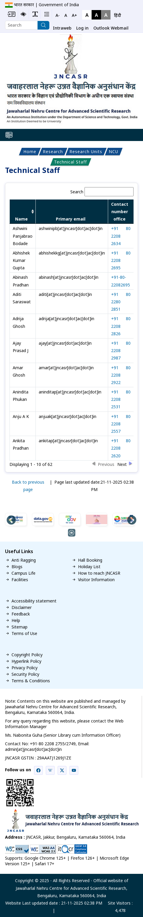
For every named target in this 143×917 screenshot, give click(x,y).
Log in (82, 28)
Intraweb (62, 28)
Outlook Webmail (111, 28)
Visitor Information (96, 580)
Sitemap (19, 627)
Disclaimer (22, 607)
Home (29, 151)
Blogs (17, 567)
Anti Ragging (24, 560)
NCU (113, 151)
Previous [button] (106, 463)
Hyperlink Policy (26, 661)
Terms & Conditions (31, 681)
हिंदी (117, 15)
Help (16, 620)
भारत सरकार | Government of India (46, 4)
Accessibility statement (34, 601)
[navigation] (118, 15)
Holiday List (89, 567)
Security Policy (25, 674)
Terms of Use (24, 633)
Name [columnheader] (21, 219)
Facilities (20, 580)
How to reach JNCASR (99, 573)
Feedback (21, 614)
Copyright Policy (27, 655)
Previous (11, 520)
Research (53, 151)
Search (102, 191)
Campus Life (23, 573)
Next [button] (122, 463)
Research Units (85, 151)
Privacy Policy (25, 668)
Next (132, 520)
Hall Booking (90, 560)
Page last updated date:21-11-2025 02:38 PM (94, 485)
